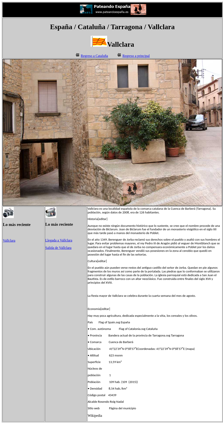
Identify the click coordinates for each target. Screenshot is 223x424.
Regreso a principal (136, 56)
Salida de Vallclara (58, 248)
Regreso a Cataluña (94, 56)
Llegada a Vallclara (58, 240)
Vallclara (9, 240)
